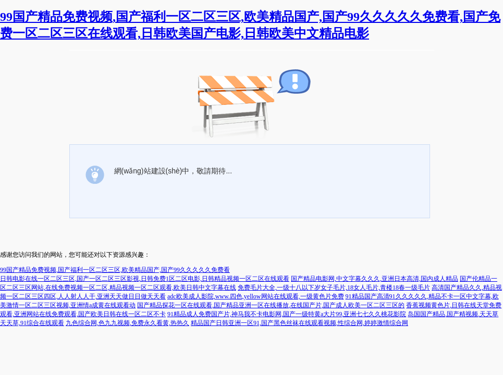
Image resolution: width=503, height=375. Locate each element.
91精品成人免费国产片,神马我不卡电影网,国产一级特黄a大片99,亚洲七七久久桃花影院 (286, 314)
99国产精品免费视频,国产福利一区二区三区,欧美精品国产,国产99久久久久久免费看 (115, 269)
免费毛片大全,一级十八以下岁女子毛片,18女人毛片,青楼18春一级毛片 (334, 287)
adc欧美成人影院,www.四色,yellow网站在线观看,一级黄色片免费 (255, 296)
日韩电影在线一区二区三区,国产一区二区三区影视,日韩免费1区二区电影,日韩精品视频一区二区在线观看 (144, 278)
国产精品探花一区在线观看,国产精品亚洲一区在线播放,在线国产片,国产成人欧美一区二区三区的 (270, 305)
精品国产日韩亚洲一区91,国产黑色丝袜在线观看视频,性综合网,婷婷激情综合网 (299, 323)
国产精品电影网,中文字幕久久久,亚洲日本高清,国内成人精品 (374, 278)
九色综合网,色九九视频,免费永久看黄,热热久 (127, 323)
